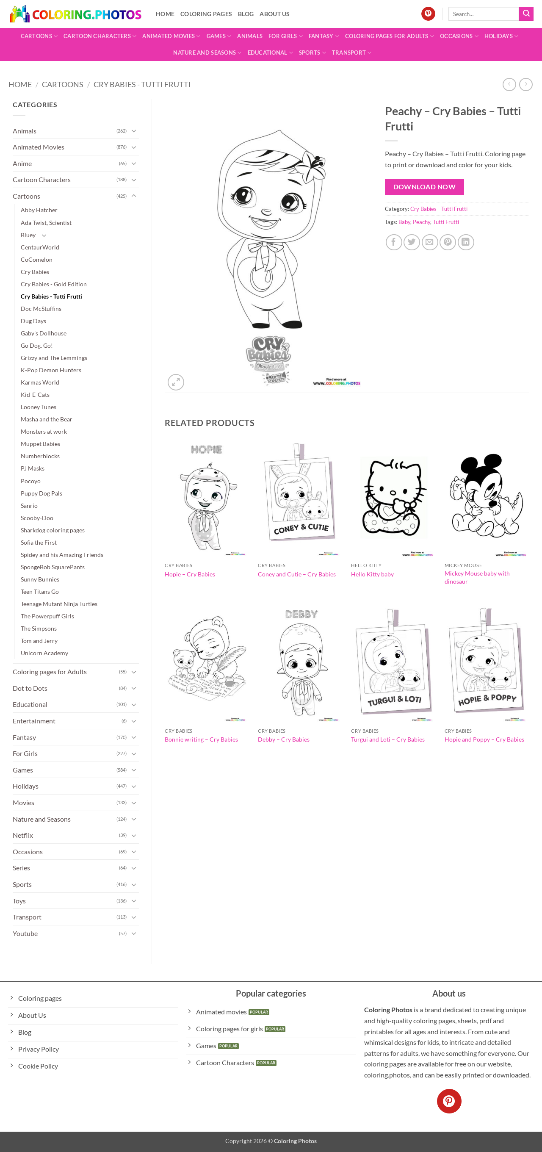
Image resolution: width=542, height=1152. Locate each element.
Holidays (501, 36)
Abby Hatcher (39, 209)
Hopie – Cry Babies (190, 574)
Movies (23, 802)
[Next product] (509, 84)
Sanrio (29, 505)
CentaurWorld (40, 247)
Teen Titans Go (40, 591)
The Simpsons (39, 628)
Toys (19, 901)
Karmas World (40, 382)
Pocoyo (31, 481)
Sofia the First (39, 542)
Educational (270, 53)
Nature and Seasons (207, 53)
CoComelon (37, 259)
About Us (275, 13)
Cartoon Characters (100, 36)
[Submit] (526, 14)
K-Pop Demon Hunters (51, 370)
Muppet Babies (40, 443)
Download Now (424, 187)
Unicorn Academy (44, 652)
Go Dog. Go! (37, 345)
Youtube (25, 933)
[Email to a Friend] (430, 242)
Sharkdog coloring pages (53, 530)
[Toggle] (134, 130)
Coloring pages (206, 13)
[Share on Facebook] (394, 242)
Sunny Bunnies (40, 579)
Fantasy (324, 36)
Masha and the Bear (46, 419)
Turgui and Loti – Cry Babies (388, 739)
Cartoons (39, 36)
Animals (250, 36)
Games (219, 36)
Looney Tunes (38, 406)
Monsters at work (44, 431)
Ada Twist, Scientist (46, 222)
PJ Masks (32, 468)
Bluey (28, 234)
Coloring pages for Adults (389, 36)
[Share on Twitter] (412, 242)
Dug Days (33, 320)
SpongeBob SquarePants (53, 566)
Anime (22, 163)
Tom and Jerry (39, 640)
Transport (352, 53)
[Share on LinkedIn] (466, 242)
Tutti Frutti (446, 222)
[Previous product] (525, 84)
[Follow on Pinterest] (428, 14)
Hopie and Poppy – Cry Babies (484, 739)
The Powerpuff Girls (47, 616)
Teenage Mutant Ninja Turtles (59, 603)
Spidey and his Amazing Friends (62, 554)
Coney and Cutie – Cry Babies (297, 574)
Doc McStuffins (41, 308)
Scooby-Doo (37, 517)
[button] (176, 382)
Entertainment (34, 721)
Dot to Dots (30, 688)
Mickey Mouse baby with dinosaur (477, 577)
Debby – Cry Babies (284, 739)
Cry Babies (35, 271)
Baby (404, 222)
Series (21, 868)
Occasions (459, 36)
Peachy (421, 222)
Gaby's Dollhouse (43, 333)
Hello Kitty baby (372, 574)
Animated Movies (171, 36)
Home (165, 13)
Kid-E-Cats (35, 394)
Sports (312, 53)
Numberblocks (40, 456)
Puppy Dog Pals (41, 493)
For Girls (285, 36)
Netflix (23, 835)
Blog (246, 13)
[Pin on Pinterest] (448, 242)
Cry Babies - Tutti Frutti (142, 84)
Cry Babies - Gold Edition (54, 284)
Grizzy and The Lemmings (54, 357)
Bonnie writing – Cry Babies (201, 739)
